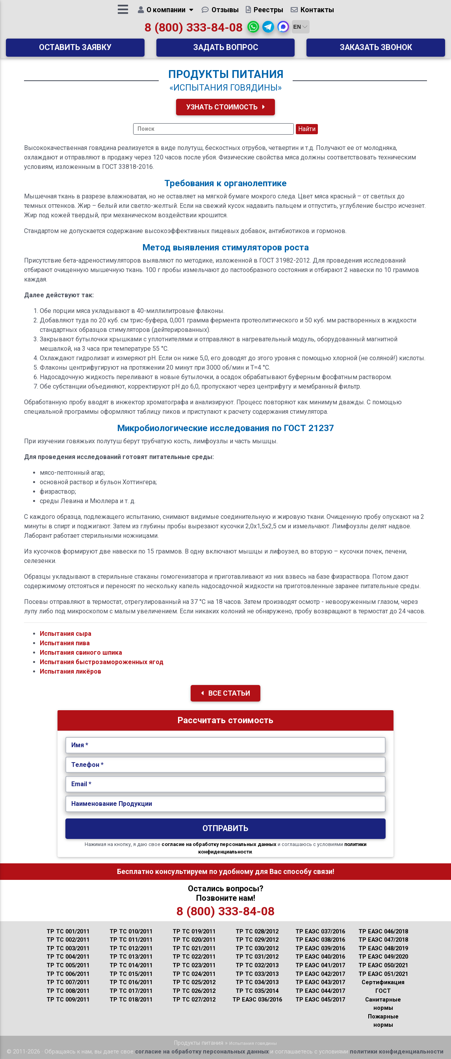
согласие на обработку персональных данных (219, 844)
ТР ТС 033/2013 (257, 974)
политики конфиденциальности (397, 1051)
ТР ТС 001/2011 (67, 931)
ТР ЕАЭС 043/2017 (320, 982)
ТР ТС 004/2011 (67, 956)
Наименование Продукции (111, 803)
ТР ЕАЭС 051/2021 (383, 974)
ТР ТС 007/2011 (67, 982)
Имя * (79, 745)
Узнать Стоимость (225, 107)
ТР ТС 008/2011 (67, 991)
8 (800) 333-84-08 (194, 30)
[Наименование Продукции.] (225, 804)
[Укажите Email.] (225, 784)
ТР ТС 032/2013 (257, 965)
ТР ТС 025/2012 (194, 982)
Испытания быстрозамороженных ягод (101, 662)
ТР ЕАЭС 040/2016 (320, 956)
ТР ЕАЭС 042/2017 (320, 974)
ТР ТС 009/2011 (67, 999)
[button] (253, 29)
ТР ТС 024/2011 (194, 974)
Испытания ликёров (70, 671)
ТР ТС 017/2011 (131, 991)
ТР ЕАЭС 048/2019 (383, 948)
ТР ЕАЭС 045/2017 (320, 999)
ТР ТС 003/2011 (67, 948)
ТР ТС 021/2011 (194, 948)
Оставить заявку (75, 50)
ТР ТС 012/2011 (131, 948)
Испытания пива (65, 643)
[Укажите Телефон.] (225, 765)
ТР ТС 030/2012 (257, 948)
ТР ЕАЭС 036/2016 (257, 999)
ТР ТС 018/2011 (131, 999)
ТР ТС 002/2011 (67, 940)
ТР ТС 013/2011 (131, 956)
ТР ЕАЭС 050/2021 (383, 965)
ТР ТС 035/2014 (257, 991)
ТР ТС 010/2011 (131, 931)
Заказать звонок (376, 50)
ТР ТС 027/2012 (194, 999)
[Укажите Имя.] (225, 745)
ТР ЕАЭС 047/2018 (383, 940)
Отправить (225, 828)
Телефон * (87, 764)
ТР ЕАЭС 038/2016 (320, 940)
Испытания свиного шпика (81, 652)
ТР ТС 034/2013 (257, 982)
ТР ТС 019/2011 (194, 931)
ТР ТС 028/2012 (257, 931)
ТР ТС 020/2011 (194, 940)
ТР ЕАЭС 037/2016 (320, 931)
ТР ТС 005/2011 (67, 965)
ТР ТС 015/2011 (131, 974)
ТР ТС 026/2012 (194, 991)
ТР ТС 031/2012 (257, 956)
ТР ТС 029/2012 (257, 940)
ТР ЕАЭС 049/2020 (383, 956)
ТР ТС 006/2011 (67, 974)
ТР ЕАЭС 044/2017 (320, 991)
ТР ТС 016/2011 (131, 982)
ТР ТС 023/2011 (194, 965)
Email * (81, 784)
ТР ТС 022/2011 (194, 956)
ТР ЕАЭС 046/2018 (383, 931)
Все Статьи (225, 693)
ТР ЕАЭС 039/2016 (320, 948)
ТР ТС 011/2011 (131, 940)
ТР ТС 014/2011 (131, 965)
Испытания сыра (65, 633)
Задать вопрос (225, 50)
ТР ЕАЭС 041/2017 (320, 965)
